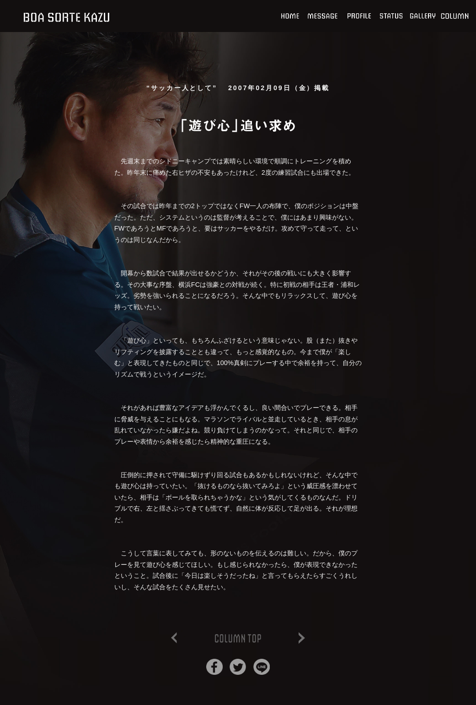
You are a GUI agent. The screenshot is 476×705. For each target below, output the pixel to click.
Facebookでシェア (214, 667)
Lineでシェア (261, 667)
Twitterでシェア (238, 667)
